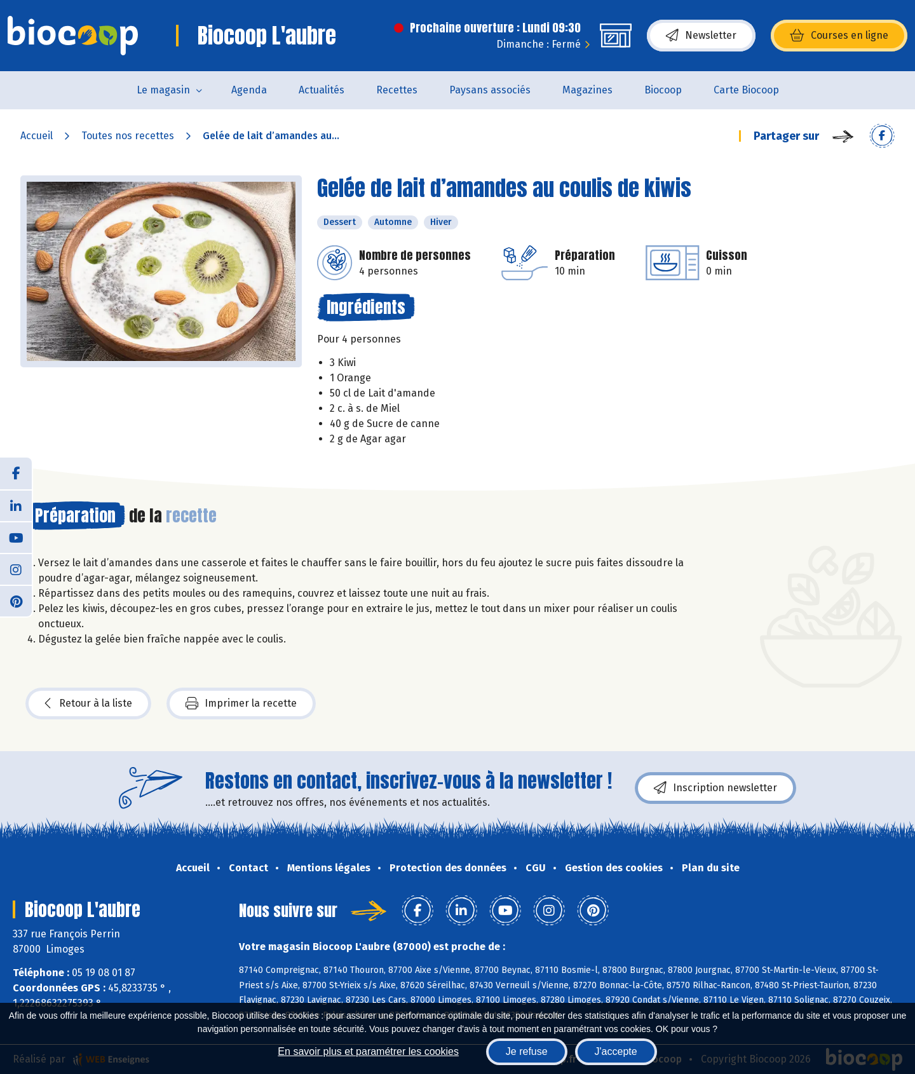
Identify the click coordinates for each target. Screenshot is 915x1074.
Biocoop (663, 90)
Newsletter (701, 35)
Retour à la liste (88, 703)
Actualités (321, 90)
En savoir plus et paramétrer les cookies (368, 1051)
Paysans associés (490, 90)
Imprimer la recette (241, 703)
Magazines (587, 90)
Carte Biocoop (746, 90)
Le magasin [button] (163, 90)
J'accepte (616, 1051)
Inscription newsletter (715, 788)
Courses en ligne (839, 35)
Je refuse (527, 1051)
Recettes (396, 90)
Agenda (249, 90)
